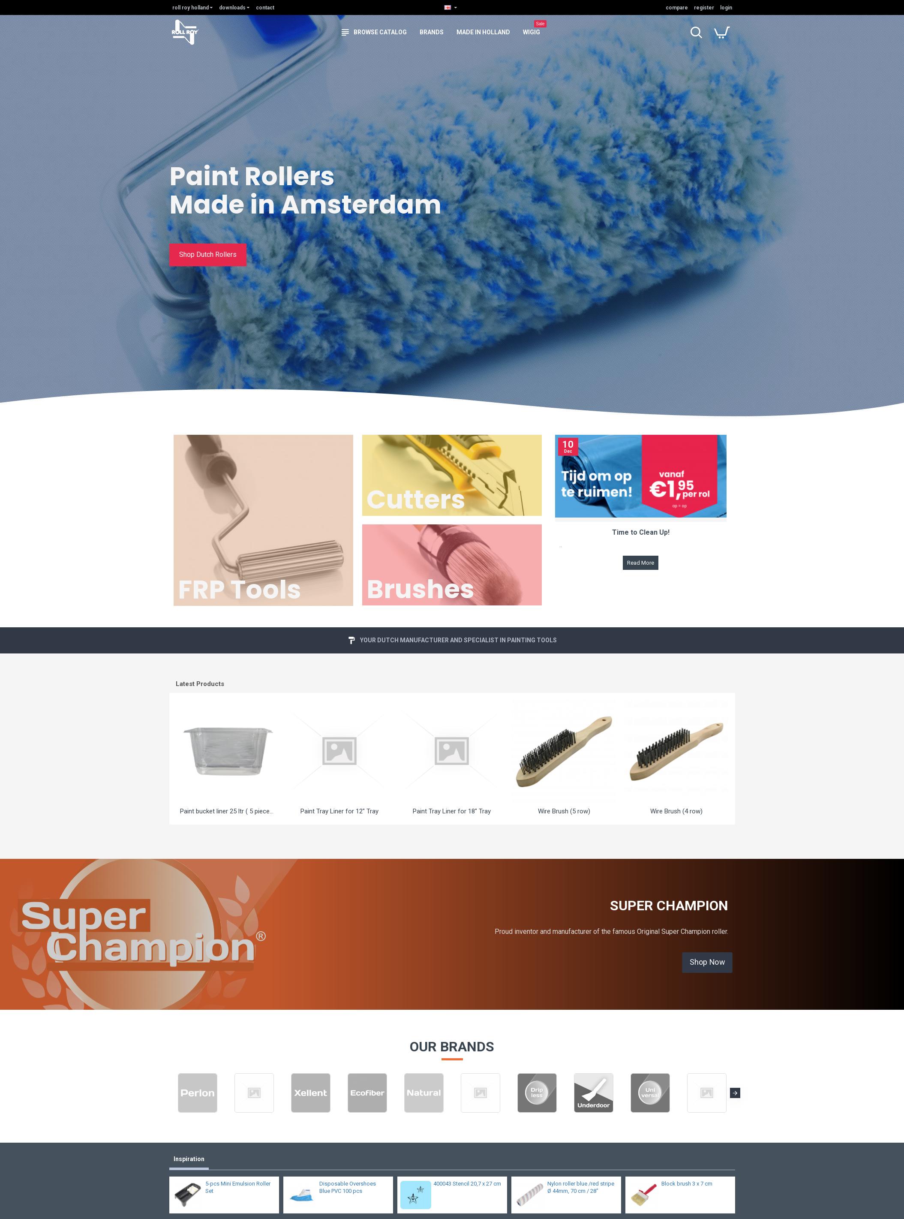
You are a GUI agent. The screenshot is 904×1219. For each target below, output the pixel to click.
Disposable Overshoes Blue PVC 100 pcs (347, 1187)
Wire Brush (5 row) (564, 811)
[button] (735, 1093)
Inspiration (189, 1159)
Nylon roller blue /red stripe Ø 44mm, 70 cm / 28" (580, 1187)
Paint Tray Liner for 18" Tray (452, 811)
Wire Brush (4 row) (676, 811)
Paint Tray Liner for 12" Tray (339, 811)
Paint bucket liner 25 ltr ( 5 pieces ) (227, 811)
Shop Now (707, 962)
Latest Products (200, 684)
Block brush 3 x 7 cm (686, 1183)
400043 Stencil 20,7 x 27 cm (467, 1183)
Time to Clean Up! (641, 532)
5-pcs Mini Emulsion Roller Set (237, 1187)
